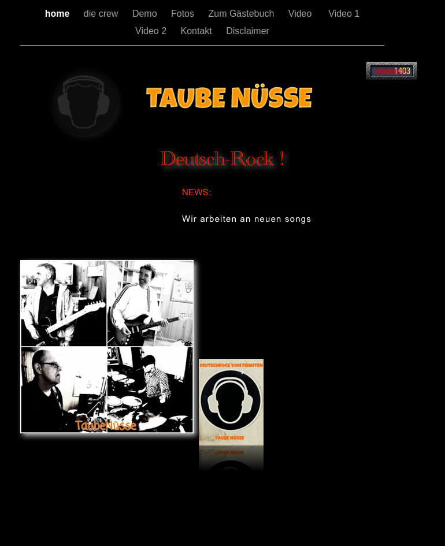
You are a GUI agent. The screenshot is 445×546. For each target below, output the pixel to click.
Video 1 (343, 13)
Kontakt (198, 31)
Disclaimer (247, 31)
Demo (146, 13)
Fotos (183, 13)
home (58, 13)
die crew (102, 13)
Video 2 (152, 31)
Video (302, 13)
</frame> (391, 71)
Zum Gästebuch (242, 13)
